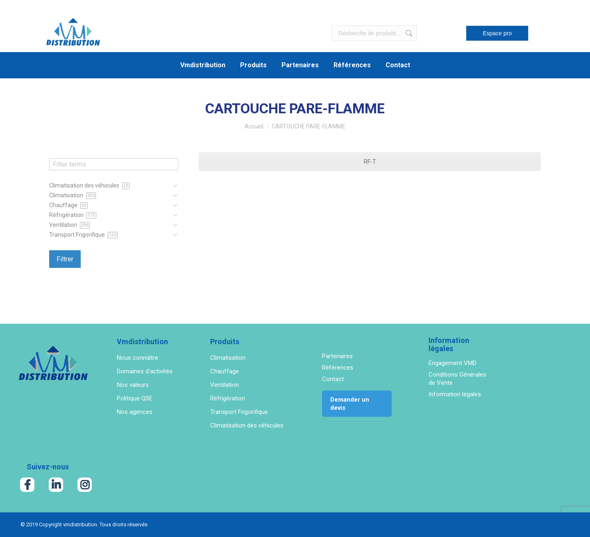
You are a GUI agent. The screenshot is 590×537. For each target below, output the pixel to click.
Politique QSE (134, 398)
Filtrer (65, 259)
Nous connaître (137, 357)
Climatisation (227, 357)
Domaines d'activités (144, 371)
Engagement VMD (453, 363)
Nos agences (134, 412)
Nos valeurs (133, 384)
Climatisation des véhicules (247, 425)
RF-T (370, 161)
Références (337, 367)
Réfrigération (227, 398)
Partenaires (337, 356)
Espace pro (497, 33)
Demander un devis (349, 403)
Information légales (455, 394)
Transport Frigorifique (239, 412)
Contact (333, 379)
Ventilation (224, 384)
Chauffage (224, 371)
